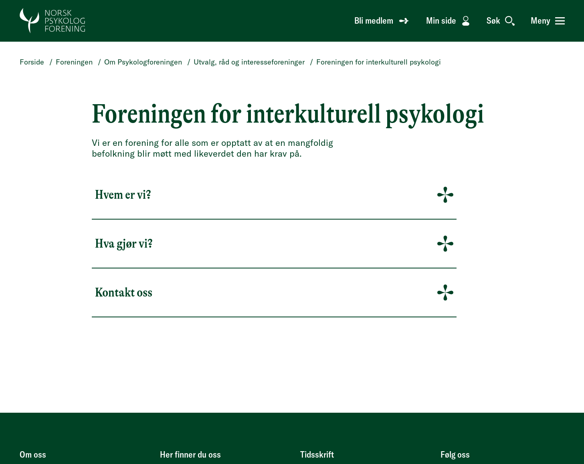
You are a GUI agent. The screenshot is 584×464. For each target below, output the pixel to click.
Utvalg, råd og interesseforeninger (249, 62)
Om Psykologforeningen (143, 62)
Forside (32, 62)
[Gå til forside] (53, 21)
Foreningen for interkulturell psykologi (378, 62)
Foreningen (74, 62)
